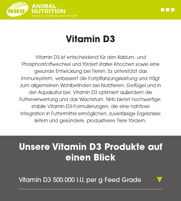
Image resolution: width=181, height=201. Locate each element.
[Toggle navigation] (168, 9)
